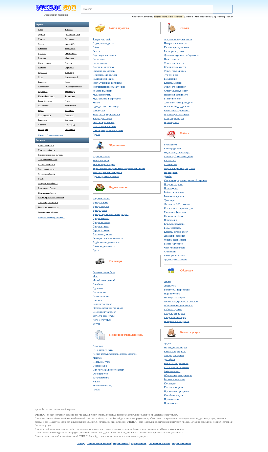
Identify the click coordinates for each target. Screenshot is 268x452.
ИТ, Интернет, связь (103, 350)
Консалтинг (170, 160)
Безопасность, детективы (177, 110)
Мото (95, 276)
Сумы (40, 77)
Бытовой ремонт (172, 98)
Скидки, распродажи (174, 313)
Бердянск (42, 120)
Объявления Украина (159, 443)
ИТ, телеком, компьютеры (177, 152)
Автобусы (98, 284)
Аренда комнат (100, 202)
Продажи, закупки (173, 184)
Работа (184, 133)
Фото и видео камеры (103, 122)
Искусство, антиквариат (105, 75)
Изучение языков (101, 156)
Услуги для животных (175, 86)
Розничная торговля (174, 196)
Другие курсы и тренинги (106, 176)
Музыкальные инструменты (107, 98)
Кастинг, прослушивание (176, 47)
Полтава (42, 67)
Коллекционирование (103, 78)
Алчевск (42, 124)
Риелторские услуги (174, 51)
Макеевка (69, 58)
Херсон (68, 63)
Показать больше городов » (50, 135)
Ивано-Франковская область (51, 197)
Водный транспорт (102, 304)
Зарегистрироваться (223, 16)
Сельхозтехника (101, 296)
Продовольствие (172, 399)
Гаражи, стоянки (101, 230)
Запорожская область (47, 183)
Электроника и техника (104, 126)
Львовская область (46, 164)
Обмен (96, 47)
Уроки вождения (101, 160)
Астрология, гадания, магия (178, 39)
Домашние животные (103, 67)
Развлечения (170, 78)
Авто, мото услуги (102, 319)
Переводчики (170, 172)
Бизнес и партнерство (175, 351)
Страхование (170, 164)
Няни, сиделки (171, 59)
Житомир (69, 72)
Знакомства (170, 285)
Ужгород (69, 120)
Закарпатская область (48, 212)
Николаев (42, 48)
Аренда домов (100, 210)
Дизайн (168, 176)
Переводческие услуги (175, 347)
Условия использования (99, 443)
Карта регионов (138, 443)
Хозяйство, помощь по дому (178, 102)
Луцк (67, 101)
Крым (40, 178)
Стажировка (170, 251)
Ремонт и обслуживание (176, 363)
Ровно (67, 82)
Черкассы (42, 72)
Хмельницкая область (48, 202)
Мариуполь (70, 48)
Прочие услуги (171, 122)
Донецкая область (46, 150)
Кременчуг (70, 91)
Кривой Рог (70, 44)
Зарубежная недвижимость (106, 242)
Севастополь (71, 53)
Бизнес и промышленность (126, 334)
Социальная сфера (173, 216)
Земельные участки (102, 234)
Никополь (69, 110)
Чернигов (69, 67)
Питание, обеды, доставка (177, 106)
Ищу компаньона (101, 198)
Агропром (98, 346)
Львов (41, 44)
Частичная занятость (174, 247)
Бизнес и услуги (190, 332)
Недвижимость (118, 187)
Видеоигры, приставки (104, 55)
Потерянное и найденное (176, 321)
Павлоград (70, 124)
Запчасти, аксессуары (104, 315)
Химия (96, 381)
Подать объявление (181, 443)
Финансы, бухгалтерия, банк (178, 156)
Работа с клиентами (174, 192)
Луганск (42, 53)
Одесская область (46, 169)
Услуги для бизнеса (174, 63)
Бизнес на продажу (102, 385)
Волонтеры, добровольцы (177, 289)
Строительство (100, 373)
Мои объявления (203, 16)
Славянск (69, 115)
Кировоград (43, 86)
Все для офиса (100, 63)
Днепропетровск (72, 34)
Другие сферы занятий (175, 259)
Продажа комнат (101, 218)
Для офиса (169, 359)
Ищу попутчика (172, 293)
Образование (117, 145)
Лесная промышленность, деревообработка (115, 354)
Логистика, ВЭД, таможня (177, 204)
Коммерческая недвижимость (108, 238)
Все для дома (99, 59)
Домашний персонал (174, 235)
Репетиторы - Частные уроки (107, 172)
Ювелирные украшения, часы (108, 130)
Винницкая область (47, 188)
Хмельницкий (71, 77)
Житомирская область (48, 207)
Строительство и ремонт (176, 367)
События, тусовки (173, 309)
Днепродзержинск (73, 86)
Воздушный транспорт (104, 312)
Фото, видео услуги (174, 118)
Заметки (189, 16)
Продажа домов (101, 226)
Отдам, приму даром (103, 43)
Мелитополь (70, 105)
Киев (40, 29)
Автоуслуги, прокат (174, 355)
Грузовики (98, 288)
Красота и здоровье (102, 90)
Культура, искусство (174, 224)
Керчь (41, 110)
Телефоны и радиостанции (106, 114)
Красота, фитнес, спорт (176, 231)
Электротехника (101, 377)
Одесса (41, 34)
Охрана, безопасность (175, 239)
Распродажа (99, 110)
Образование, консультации (178, 375)
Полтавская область (47, 193)
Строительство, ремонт (176, 90)
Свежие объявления (142, 16)
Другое (96, 134)
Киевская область (46, 145)
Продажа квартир (101, 222)
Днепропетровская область (50, 155)
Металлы (97, 357)
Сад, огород (170, 383)
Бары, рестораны (172, 227)
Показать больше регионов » (51, 217)
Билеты (96, 51)
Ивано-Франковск (46, 96)
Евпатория (43, 129)
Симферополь (44, 63)
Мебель (96, 102)
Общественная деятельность (178, 305)
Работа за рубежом (173, 243)
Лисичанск (70, 129)
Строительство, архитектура (178, 208)
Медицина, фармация (175, 212)
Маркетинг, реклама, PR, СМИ (179, 168)
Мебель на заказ (172, 371)
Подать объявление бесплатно (169, 16)
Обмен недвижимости (104, 246)
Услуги (184, 28)
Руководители (171, 144)
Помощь (81, 443)
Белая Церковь (45, 101)
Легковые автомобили (104, 272)
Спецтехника (99, 292)
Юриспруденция (172, 148)
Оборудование (100, 365)
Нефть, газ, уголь (101, 361)
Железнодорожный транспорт (108, 308)
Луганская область (46, 174)
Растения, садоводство (104, 71)
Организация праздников (176, 114)
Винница (42, 58)
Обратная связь (120, 443)
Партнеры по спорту (174, 297)
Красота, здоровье (173, 82)
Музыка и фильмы (102, 94)
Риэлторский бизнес (174, 255)
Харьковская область (47, 159)
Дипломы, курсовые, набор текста (181, 55)
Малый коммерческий (104, 280)
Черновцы (42, 91)
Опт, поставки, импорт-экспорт (108, 369)
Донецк (41, 39)
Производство (171, 188)
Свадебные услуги (173, 395)
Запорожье (70, 39)
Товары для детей (101, 39)
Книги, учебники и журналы (107, 82)
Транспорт (115, 261)
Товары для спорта (102, 118)
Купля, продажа (119, 28)
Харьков (69, 29)
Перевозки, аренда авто (176, 94)
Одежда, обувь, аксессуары (106, 106)
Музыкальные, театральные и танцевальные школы (119, 168)
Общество (186, 270)
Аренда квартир (101, 206)
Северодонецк (44, 115)
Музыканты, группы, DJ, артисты (181, 301)
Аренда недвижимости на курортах (110, 214)
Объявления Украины (56, 14)
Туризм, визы (171, 75)
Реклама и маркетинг (174, 379)
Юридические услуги (175, 67)
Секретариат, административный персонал (185, 180)
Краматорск (43, 105)
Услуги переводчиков (175, 71)
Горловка (42, 82)
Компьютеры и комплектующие (109, 86)
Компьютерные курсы (104, 164)
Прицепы (97, 300)
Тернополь (70, 96)
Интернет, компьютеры (176, 43)
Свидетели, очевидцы (175, 317)
